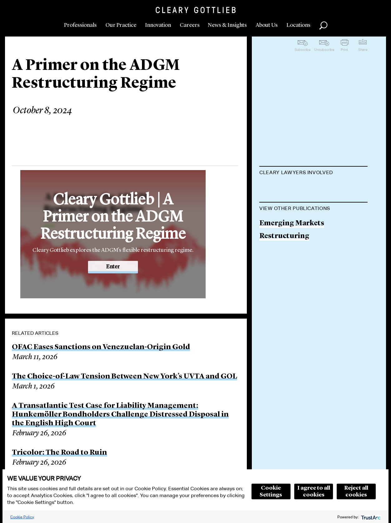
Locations (298, 25)
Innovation (158, 25)
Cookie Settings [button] (271, 491)
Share (362, 49)
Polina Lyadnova (287, 188)
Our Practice (120, 25)
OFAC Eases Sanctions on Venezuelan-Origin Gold (101, 347)
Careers (190, 25)
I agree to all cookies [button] (313, 491)
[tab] (313, 173)
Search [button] (323, 26)
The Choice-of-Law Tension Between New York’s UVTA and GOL (124, 376)
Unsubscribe (324, 49)
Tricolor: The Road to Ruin (59, 453)
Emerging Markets (291, 279)
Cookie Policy (22, 517)
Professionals (80, 25)
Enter (113, 267)
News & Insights (227, 25)
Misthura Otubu (287, 212)
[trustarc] (370, 517)
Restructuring (284, 291)
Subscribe (302, 49)
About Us (267, 25)
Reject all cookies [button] (356, 491)
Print (344, 49)
